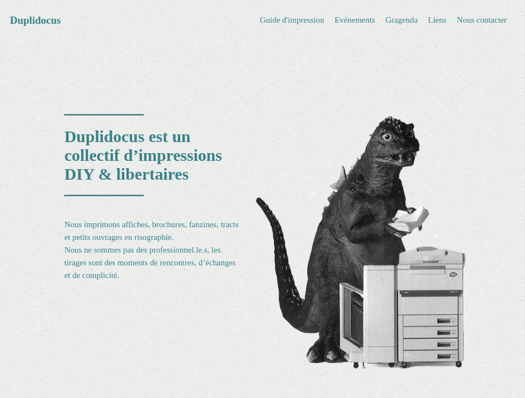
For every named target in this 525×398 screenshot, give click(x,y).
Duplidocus (35, 20)
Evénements (354, 19)
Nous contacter (482, 19)
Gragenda (401, 19)
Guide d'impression (292, 19)
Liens (437, 19)
